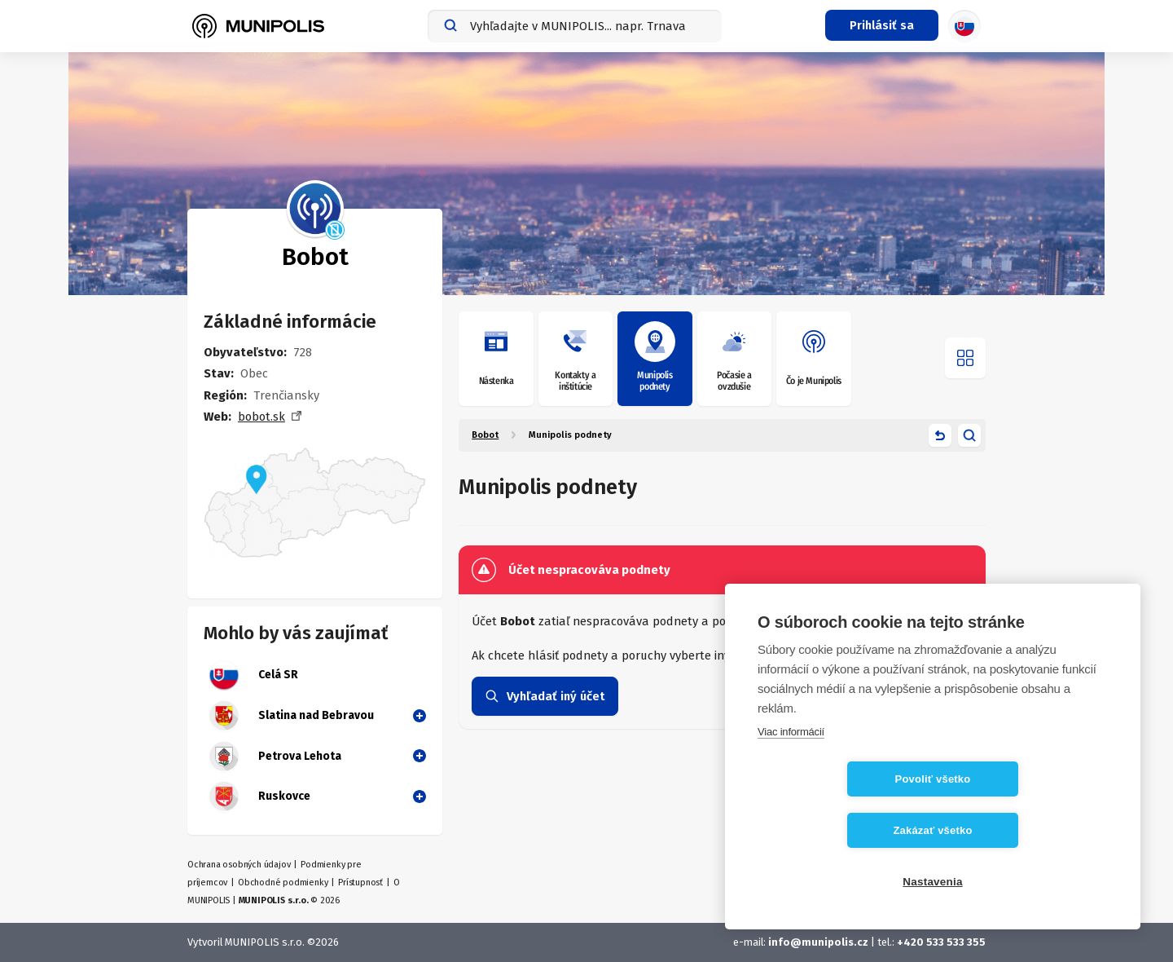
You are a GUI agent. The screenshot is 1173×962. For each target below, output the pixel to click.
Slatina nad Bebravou (291, 715)
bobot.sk (261, 416)
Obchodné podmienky (282, 882)
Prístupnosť (360, 882)
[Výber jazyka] (964, 26)
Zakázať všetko (1025, 830)
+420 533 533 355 (941, 942)
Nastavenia (932, 882)
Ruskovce (259, 796)
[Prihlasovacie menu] (881, 25)
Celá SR (253, 675)
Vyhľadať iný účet (544, 696)
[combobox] (575, 26)
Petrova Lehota (274, 756)
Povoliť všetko (839, 830)
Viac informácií (791, 783)
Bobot (485, 435)
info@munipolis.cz (819, 942)
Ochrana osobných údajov (238, 864)
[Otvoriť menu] (965, 358)
